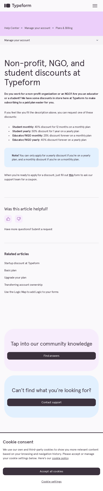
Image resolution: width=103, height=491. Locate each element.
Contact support (51, 402)
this (71, 175)
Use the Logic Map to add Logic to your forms (31, 292)
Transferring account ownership (23, 284)
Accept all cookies (51, 471)
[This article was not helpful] (19, 219)
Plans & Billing (64, 28)
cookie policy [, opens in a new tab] (60, 458)
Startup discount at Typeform (21, 263)
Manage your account (37, 28)
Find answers (51, 355)
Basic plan (10, 270)
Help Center (11, 28)
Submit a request (42, 229)
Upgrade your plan (15, 277)
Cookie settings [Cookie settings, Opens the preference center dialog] (51, 481)
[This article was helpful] (8, 219)
